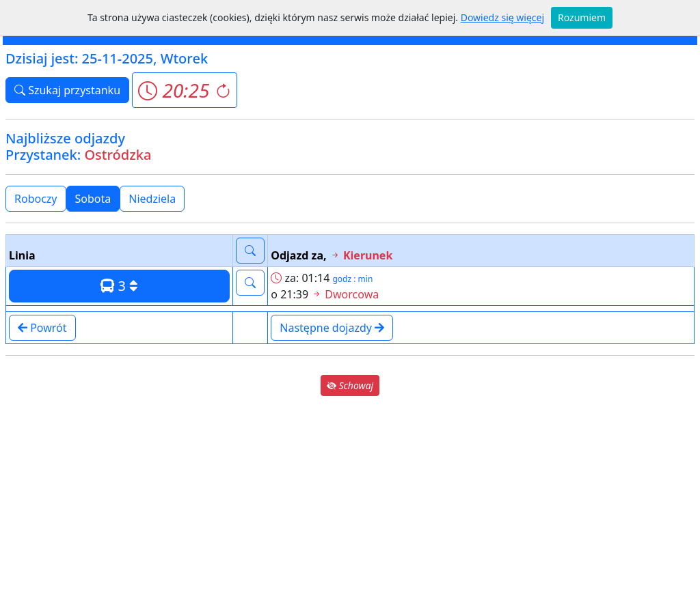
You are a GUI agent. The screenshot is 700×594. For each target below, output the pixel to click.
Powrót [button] (42, 327)
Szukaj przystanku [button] (67, 90)
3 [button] (119, 286)
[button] (184, 90)
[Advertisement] (350, 494)
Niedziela (152, 198)
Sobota (93, 198)
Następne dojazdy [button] (332, 327)
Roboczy (35, 198)
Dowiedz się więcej (502, 17)
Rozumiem (582, 17)
